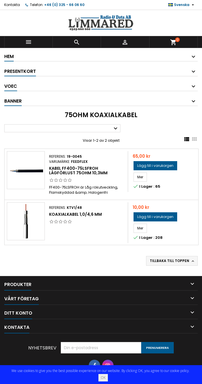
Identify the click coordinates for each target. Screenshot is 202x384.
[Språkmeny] (181, 5)
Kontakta (12, 4)
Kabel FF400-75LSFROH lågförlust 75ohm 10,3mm (78, 170)
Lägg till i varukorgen (155, 165)
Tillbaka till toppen (172, 260)
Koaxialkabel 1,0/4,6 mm (75, 214)
